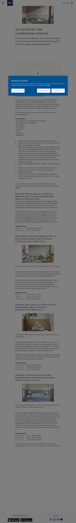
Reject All (58, 90)
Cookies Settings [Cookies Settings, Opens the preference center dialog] (18, 90)
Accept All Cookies (43, 90)
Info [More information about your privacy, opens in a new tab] (48, 85)
